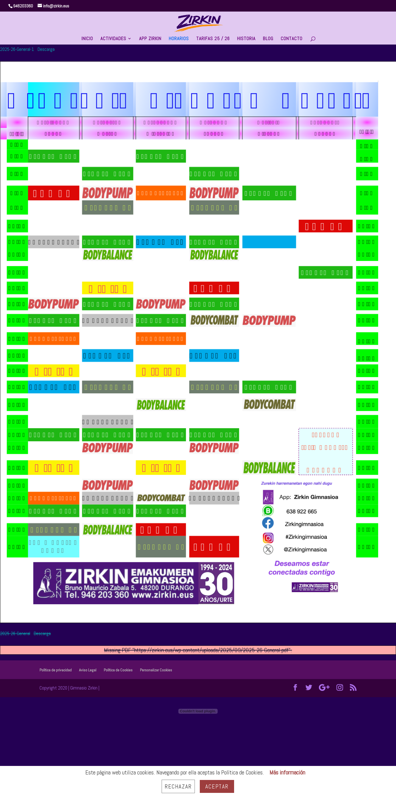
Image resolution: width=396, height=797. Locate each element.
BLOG (268, 39)
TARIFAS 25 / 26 (213, 39)
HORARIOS (179, 39)
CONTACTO (291, 39)
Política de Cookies (118, 670)
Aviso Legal (87, 670)
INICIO (87, 39)
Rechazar (178, 786)
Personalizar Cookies (156, 670)
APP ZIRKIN (150, 39)
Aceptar (217, 786)
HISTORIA (246, 39)
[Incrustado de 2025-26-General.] (198, 711)
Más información (287, 772)
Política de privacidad (56, 670)
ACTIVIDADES (113, 39)
